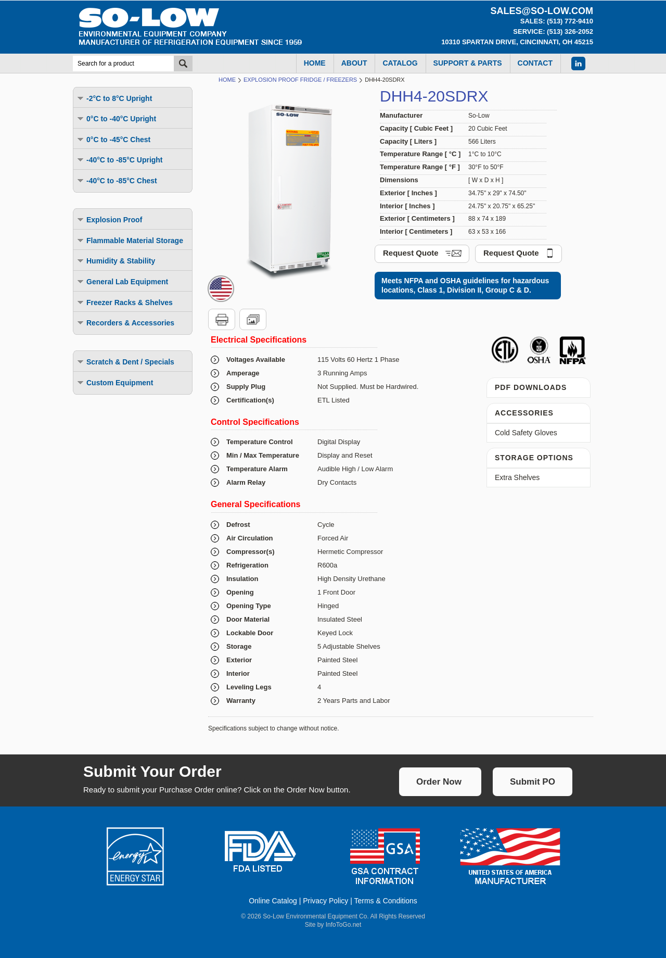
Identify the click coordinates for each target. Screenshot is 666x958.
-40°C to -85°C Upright (119, 159)
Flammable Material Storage (129, 240)
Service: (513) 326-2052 (553, 31)
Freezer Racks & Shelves (124, 302)
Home (227, 80)
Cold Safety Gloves (526, 432)
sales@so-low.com (541, 11)
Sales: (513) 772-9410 (556, 21)
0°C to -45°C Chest (113, 139)
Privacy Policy (325, 901)
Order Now (439, 782)
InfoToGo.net (344, 924)
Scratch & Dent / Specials (125, 361)
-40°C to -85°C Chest (116, 180)
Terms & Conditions (385, 901)
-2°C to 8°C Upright (114, 98)
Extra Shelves (517, 477)
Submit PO (532, 782)
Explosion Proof (109, 219)
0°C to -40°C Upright (116, 118)
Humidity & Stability (115, 260)
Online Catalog (273, 901)
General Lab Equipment (122, 281)
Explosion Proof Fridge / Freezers (300, 80)
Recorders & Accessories (125, 322)
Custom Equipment (114, 382)
